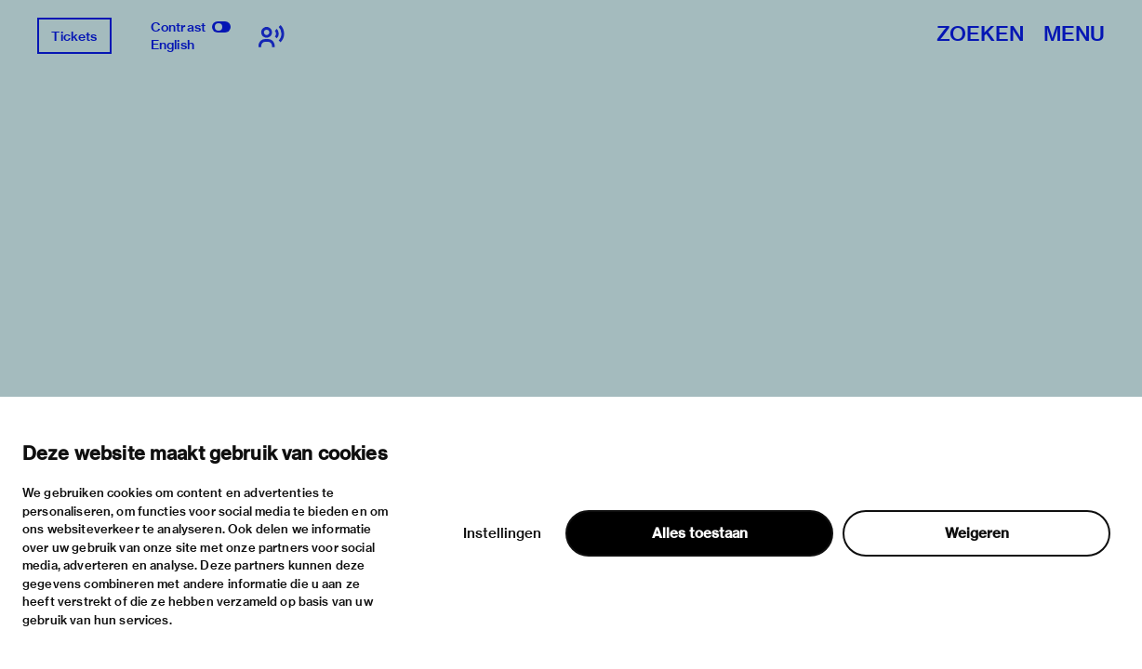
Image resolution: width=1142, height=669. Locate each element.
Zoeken (980, 34)
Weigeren (977, 533)
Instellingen (502, 533)
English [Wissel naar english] (172, 44)
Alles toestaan (700, 533)
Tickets (74, 36)
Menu (1074, 34)
